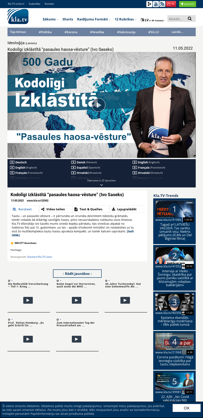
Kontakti (49, 3)
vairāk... (177, 32)
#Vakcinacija (126, 32)
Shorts (68, 19)
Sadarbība (34, 3)
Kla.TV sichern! (16, 3)
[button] (171, 4)
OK (186, 408)
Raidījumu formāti (94, 19)
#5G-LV (153, 32)
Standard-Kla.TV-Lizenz (39, 256)
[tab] (25, 209)
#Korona (71, 32)
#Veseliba (97, 32)
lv (153, 20)
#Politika (45, 32)
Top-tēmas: (18, 32)
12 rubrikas (126, 19)
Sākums (50, 19)
